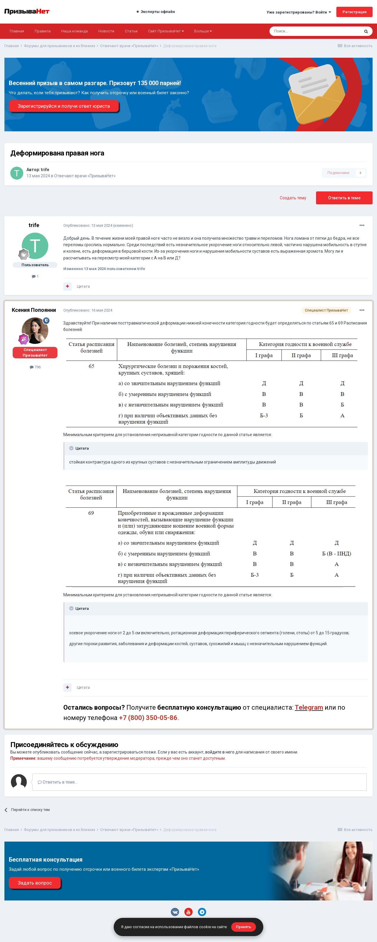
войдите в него (219, 752)
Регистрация (354, 12)
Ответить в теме (344, 198)
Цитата (83, 286)
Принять (243, 927)
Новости (106, 31)
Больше (203, 31)
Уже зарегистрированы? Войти (299, 12)
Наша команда (74, 31)
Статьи (131, 31)
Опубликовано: (87, 225)
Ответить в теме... (57, 782)
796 (35, 367)
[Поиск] (298, 31)
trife (45, 169)
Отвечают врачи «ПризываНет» (85, 175)
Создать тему (293, 198)
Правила (43, 31)
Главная (17, 31)
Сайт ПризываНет (166, 31)
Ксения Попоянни (34, 310)
